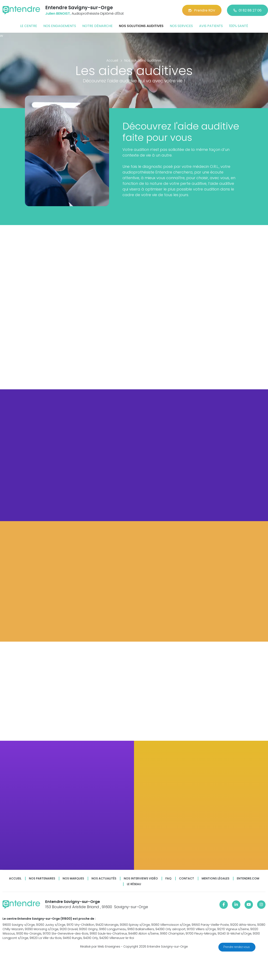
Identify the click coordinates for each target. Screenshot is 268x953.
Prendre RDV (201, 10)
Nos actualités (103, 878)
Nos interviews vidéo (141, 878)
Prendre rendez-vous (236, 947)
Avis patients (211, 25)
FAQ (168, 878)
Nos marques (73, 878)
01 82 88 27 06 (247, 10)
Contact (186, 878)
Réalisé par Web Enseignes (100, 946)
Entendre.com (248, 878)
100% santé (238, 25)
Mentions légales (215, 878)
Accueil (15, 878)
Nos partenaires (42, 878)
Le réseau (134, 884)
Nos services (181, 25)
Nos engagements (59, 25)
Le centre (28, 25)
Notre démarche (97, 25)
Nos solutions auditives (141, 25)
